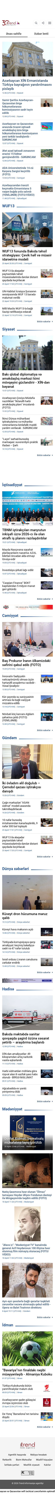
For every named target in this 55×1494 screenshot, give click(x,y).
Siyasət (8, 329)
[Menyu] (50, 23)
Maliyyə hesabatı (38, 1454)
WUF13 (8, 206)
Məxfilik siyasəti (32, 1465)
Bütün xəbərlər (43, 321)
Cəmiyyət (10, 615)
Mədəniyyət (12, 1109)
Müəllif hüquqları (44, 1459)
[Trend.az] (11, 23)
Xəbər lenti (41, 33)
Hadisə (8, 989)
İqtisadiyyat (12, 485)
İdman (7, 1325)
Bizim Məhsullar (24, 1459)
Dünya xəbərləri (15, 869)
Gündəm (9, 738)
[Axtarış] (36, 23)
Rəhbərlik (7, 1459)
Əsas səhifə (13, 33)
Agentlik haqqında (17, 1454)
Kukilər (47, 1465)
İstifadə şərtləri (11, 1465)
